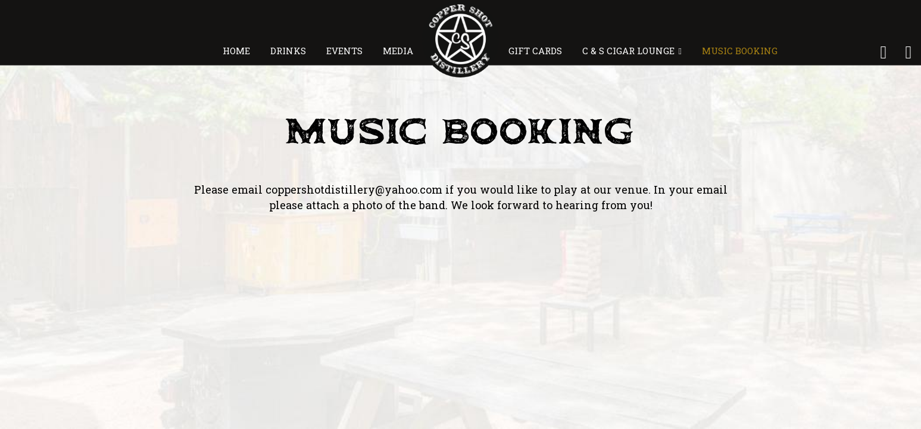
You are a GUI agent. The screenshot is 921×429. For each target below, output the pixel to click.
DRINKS (289, 51)
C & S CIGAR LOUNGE (632, 51)
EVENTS (345, 51)
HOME (237, 51)
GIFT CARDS (536, 51)
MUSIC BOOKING (739, 51)
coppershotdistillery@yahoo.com (354, 189)
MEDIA (398, 51)
